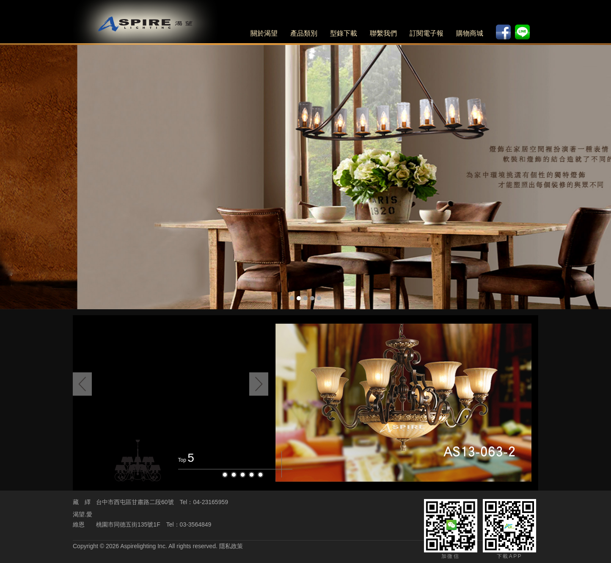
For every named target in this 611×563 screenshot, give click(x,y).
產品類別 (303, 33)
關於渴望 (264, 33)
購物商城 (469, 33)
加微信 (450, 529)
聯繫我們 (383, 33)
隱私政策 (231, 546)
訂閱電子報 (426, 33)
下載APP (509, 529)
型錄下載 (343, 33)
